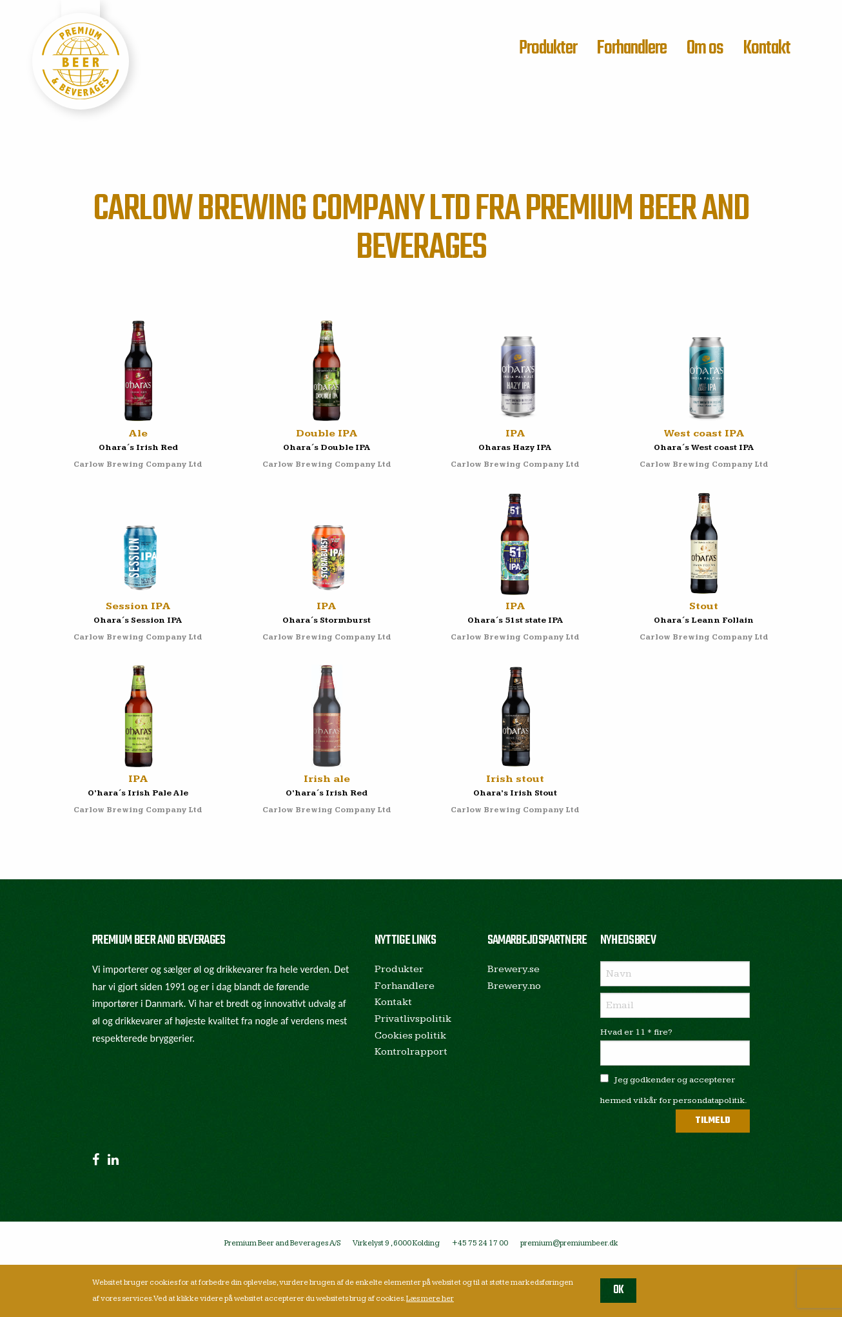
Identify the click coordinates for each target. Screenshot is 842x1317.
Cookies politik (410, 1035)
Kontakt (766, 48)
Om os (705, 48)
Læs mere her (430, 1298)
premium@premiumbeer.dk (569, 1243)
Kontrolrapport (411, 1052)
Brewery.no (514, 986)
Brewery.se (513, 969)
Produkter (548, 48)
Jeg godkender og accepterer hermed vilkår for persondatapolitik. (673, 1090)
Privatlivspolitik (413, 1019)
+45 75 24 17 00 (480, 1243)
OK (618, 1290)
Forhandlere (631, 48)
